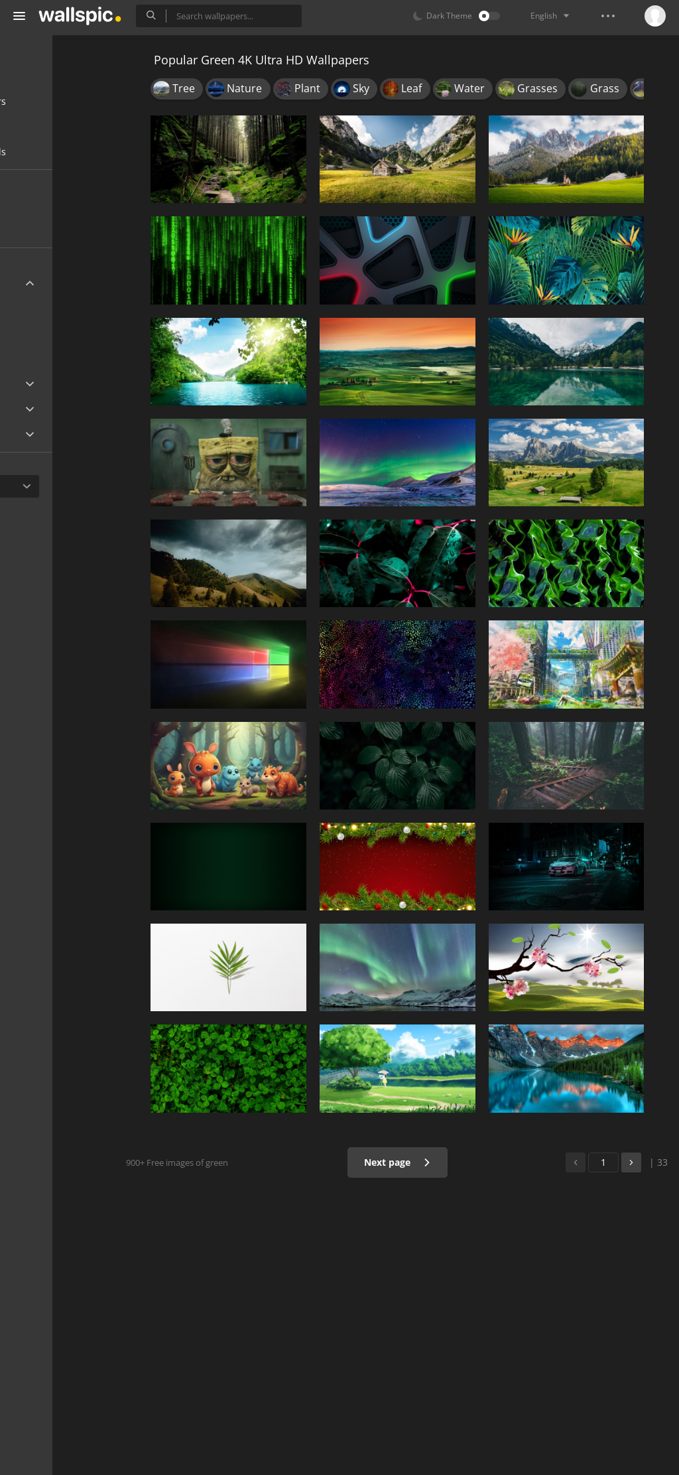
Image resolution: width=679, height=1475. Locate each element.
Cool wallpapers (58, 126)
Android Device (56, 409)
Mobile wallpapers (63, 76)
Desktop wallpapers (66, 101)
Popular (49, 230)
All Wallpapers (54, 50)
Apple (35, 384)
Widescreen (48, 434)
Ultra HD (41, 283)
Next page (422, 1162)
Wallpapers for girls (66, 151)
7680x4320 (55, 344)
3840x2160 (99, 313)
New (42, 204)
